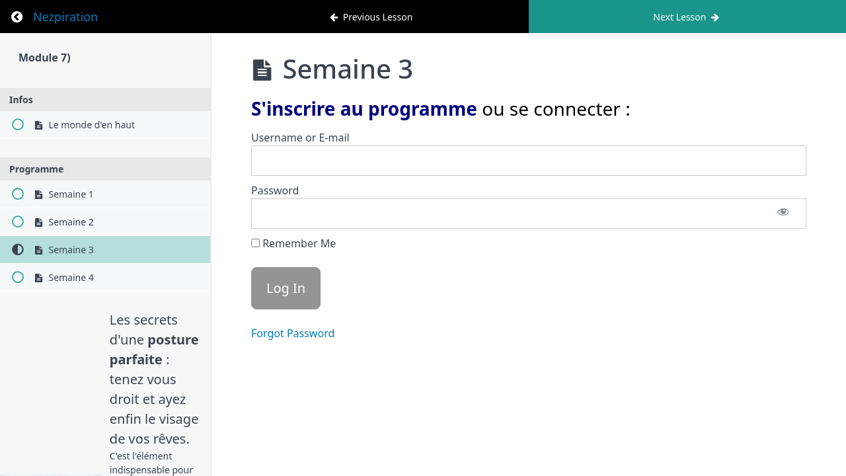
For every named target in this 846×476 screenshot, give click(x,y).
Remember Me (293, 243)
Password (275, 190)
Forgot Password (292, 333)
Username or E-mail (300, 137)
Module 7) (45, 57)
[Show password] (783, 213)
